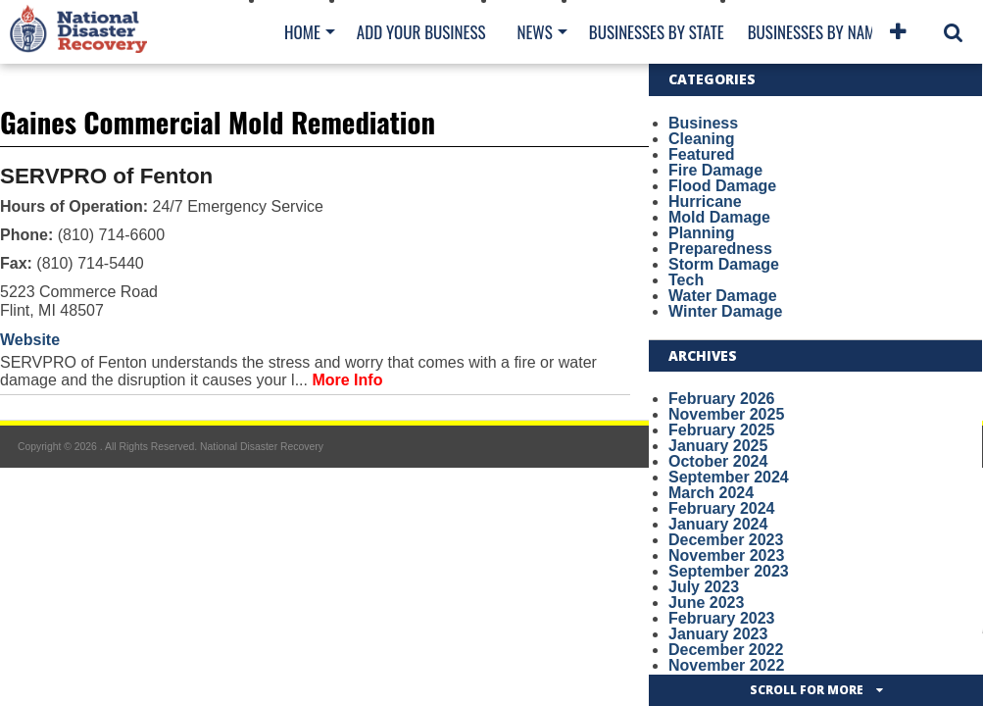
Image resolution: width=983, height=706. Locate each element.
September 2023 (728, 571)
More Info (347, 380)
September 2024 (728, 477)
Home (302, 32)
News (534, 32)
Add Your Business (421, 32)
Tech (686, 280)
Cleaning (701, 138)
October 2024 (717, 461)
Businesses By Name (815, 32)
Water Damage (722, 295)
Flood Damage (722, 185)
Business (703, 123)
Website (30, 339)
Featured (701, 154)
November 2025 (726, 414)
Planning (701, 233)
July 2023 (703, 587)
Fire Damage (715, 170)
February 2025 (721, 430)
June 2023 (706, 602)
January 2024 (717, 524)
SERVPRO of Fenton (106, 176)
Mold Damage (719, 217)
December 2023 (725, 539)
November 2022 (726, 665)
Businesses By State (656, 32)
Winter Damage (725, 311)
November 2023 (726, 555)
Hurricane (705, 201)
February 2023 (721, 618)
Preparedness (720, 248)
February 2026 (721, 398)
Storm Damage (723, 264)
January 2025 (717, 445)
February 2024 (721, 508)
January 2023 (717, 634)
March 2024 (711, 492)
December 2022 (725, 649)
